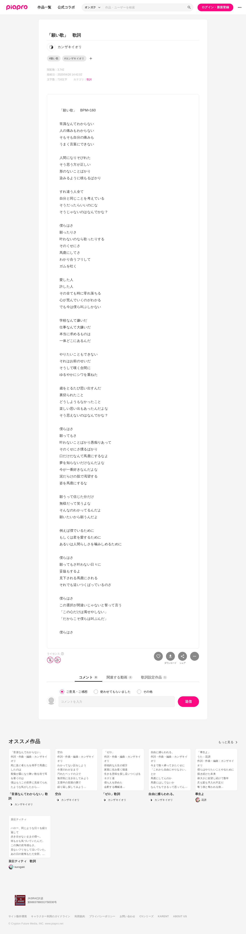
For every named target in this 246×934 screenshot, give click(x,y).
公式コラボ (66, 7)
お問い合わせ (127, 916)
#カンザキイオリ (74, 58)
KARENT (163, 916)
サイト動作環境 (17, 916)
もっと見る (228, 742)
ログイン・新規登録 (215, 7)
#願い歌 (53, 58)
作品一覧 (44, 7)
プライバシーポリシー (102, 916)
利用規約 (80, 916)
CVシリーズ (147, 916)
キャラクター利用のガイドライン (50, 916)
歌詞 (89, 79)
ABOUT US (180, 916)
